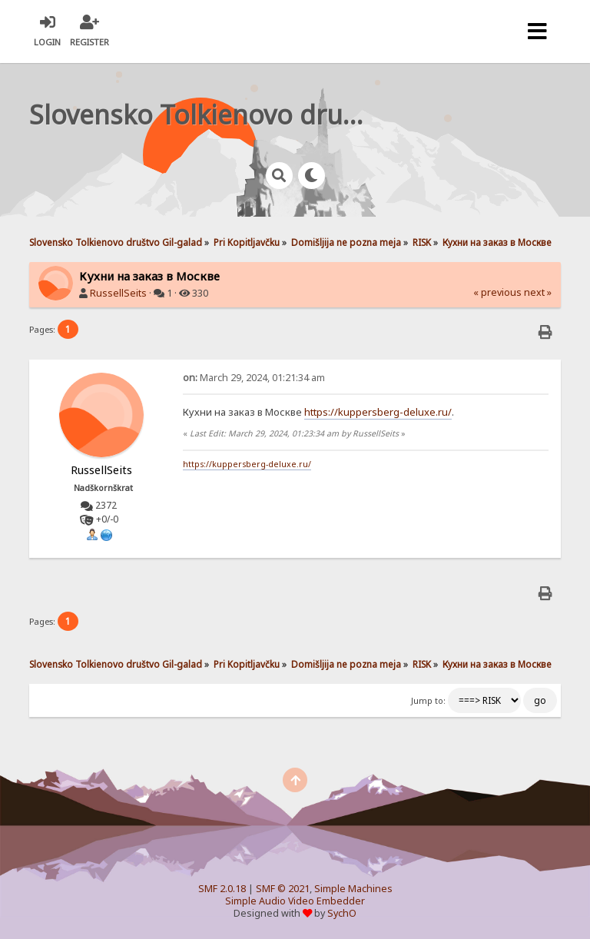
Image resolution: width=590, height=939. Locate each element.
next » (538, 292)
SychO (341, 913)
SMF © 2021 (283, 888)
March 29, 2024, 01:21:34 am (254, 377)
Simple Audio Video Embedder (295, 900)
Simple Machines (353, 888)
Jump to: (428, 700)
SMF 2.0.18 (222, 888)
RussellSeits (118, 293)
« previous (497, 292)
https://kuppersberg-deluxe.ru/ (378, 412)
